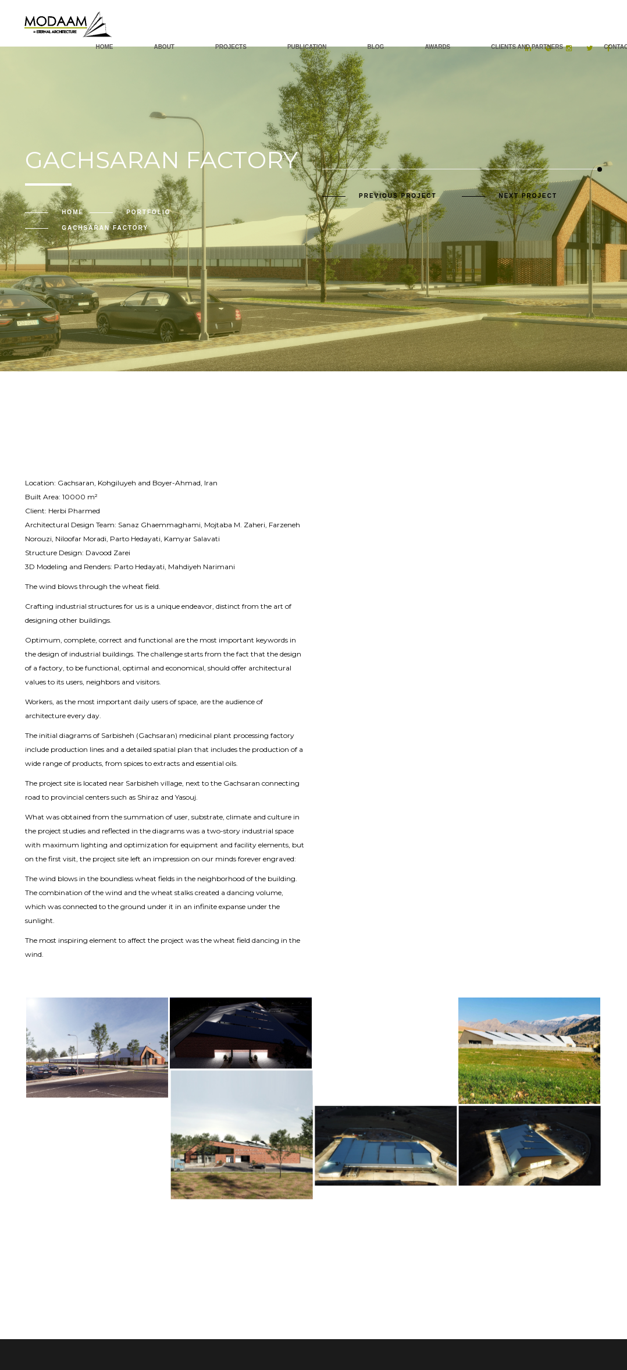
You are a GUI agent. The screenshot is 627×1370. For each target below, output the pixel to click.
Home (104, 47)
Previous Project (398, 196)
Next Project (527, 196)
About (164, 47)
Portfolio (148, 212)
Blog (375, 47)
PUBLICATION (307, 47)
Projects (231, 47)
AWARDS (437, 47)
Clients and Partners (527, 47)
